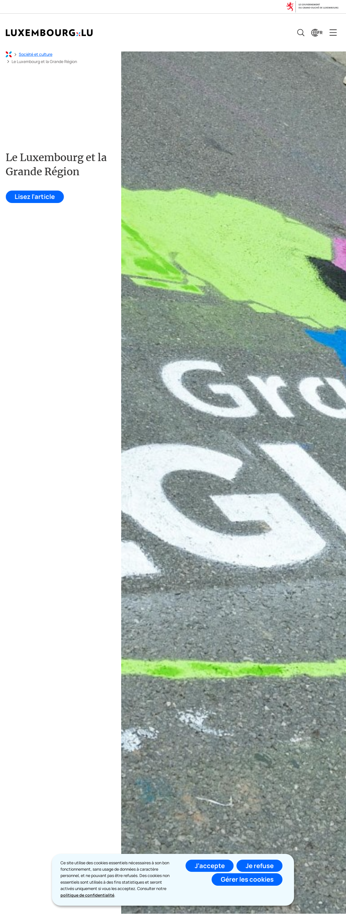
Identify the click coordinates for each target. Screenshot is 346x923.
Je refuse (260, 865)
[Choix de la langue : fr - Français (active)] (317, 32)
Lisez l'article (34, 196)
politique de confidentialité (87, 895)
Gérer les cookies (247, 879)
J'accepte (210, 865)
